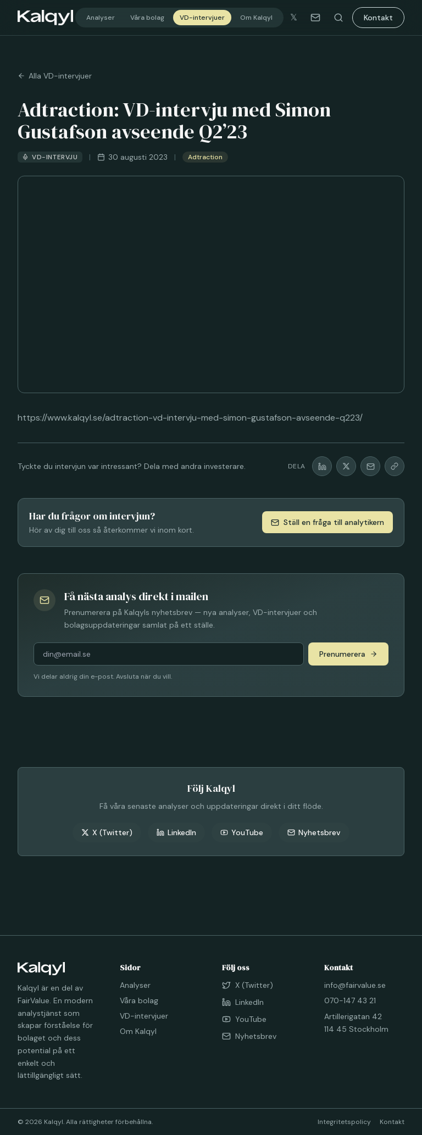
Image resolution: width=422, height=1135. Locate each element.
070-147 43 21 (350, 1000)
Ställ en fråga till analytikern (327, 522)
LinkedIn (176, 832)
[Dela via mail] (370, 466)
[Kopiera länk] (394, 466)
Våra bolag (147, 17)
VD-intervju (50, 157)
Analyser (100, 17)
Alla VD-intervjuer (55, 76)
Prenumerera (348, 654)
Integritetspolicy (344, 1121)
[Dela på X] (346, 466)
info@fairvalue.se (355, 985)
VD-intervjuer (202, 17)
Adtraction (205, 157)
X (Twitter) (106, 832)
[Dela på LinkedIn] (322, 466)
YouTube (241, 832)
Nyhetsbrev (314, 832)
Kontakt (378, 18)
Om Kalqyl (256, 17)
